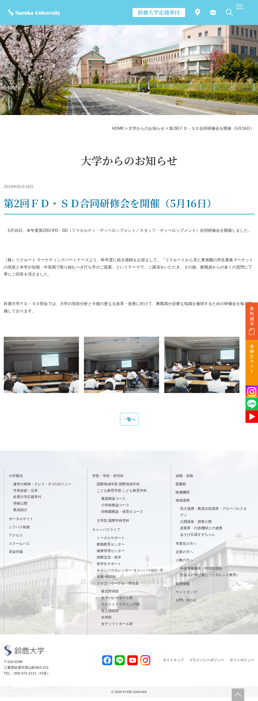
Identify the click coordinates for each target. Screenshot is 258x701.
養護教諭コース (113, 502)
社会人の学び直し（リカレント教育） (210, 578)
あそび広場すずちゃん (197, 538)
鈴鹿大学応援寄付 (159, 12)
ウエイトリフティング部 (120, 608)
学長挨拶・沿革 (25, 494)
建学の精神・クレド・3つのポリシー (42, 487)
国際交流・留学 (109, 560)
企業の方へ (184, 555)
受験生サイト (252, 358)
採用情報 (183, 587)
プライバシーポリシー (206, 664)
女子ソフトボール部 (117, 627)
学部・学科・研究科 (108, 479)
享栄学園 (16, 555)
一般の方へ (184, 563)
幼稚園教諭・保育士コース (122, 515)
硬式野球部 (110, 595)
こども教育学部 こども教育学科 (122, 494)
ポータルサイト (21, 522)
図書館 (181, 487)
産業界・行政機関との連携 (201, 531)
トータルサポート (111, 541)
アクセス (16, 538)
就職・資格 (184, 479)
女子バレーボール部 (117, 601)
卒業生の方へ (186, 547)
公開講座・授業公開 (196, 525)
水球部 (106, 620)
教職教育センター (111, 548)
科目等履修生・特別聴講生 (201, 572)
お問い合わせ (186, 604)
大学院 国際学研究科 (113, 524)
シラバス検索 (19, 530)
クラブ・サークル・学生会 (118, 586)
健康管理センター (111, 554)
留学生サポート (109, 567)
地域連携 (183, 504)
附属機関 (183, 496)
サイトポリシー (242, 664)
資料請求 (252, 316)
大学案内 (16, 479)
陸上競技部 (110, 614)
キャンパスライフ (106, 533)
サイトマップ (186, 595)
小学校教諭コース (115, 508)
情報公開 (20, 507)
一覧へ (129, 420)
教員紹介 (20, 513)
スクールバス (19, 547)
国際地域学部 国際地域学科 (118, 487)
